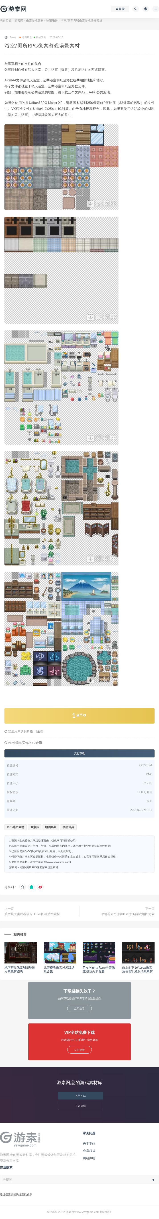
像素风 (34, 827)
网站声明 (89, 1158)
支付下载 (79, 753)
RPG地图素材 (15, 827)
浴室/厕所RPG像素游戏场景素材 (39, 867)
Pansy (10, 37)
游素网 (18, 20)
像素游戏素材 (34, 20)
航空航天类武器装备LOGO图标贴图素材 (32, 914)
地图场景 (52, 20)
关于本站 (80, 1095)
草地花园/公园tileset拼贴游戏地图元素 (128, 914)
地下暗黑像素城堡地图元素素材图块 (19, 969)
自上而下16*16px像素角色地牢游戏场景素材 (137, 969)
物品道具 (40, 37)
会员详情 (80, 1105)
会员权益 (89, 1151)
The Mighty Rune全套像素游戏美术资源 (99, 969)
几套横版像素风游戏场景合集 (59, 969)
